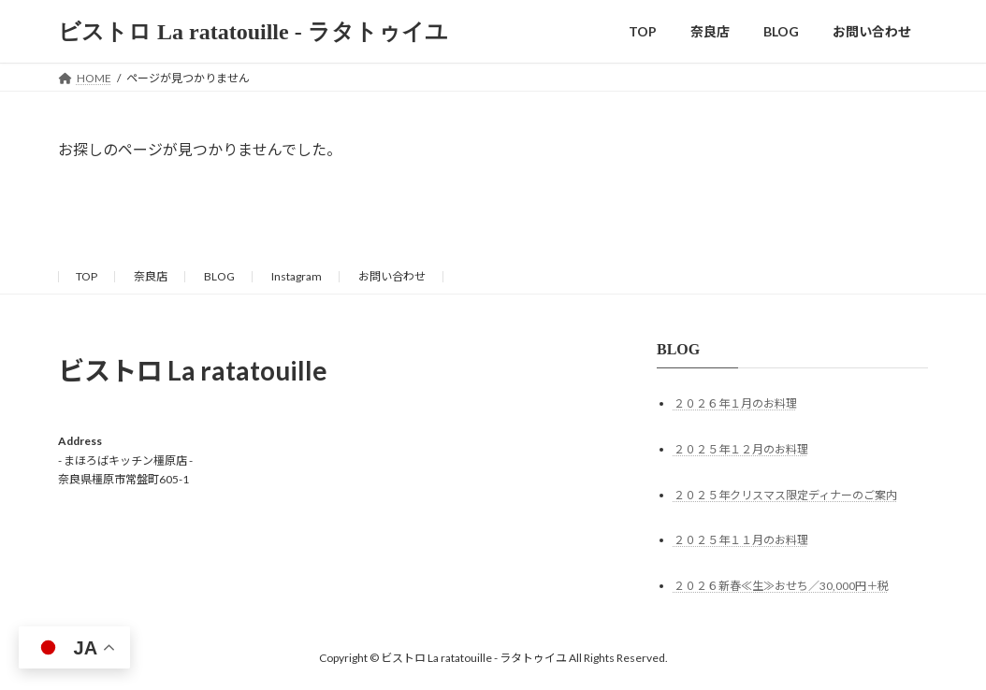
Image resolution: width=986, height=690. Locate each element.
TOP (86, 276)
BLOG (219, 276)
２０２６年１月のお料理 (735, 403)
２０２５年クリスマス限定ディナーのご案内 (785, 495)
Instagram (296, 276)
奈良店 (150, 276)
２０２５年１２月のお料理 (741, 449)
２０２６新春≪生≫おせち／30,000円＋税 (781, 587)
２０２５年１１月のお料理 (741, 541)
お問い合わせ (392, 276)
